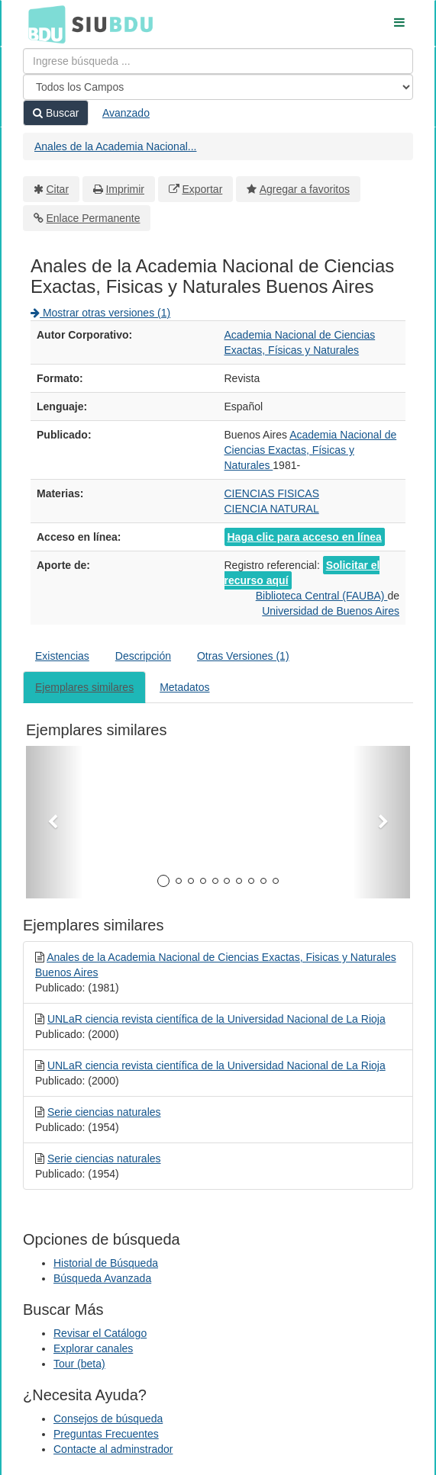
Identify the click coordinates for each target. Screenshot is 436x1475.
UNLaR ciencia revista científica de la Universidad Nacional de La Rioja (216, 1019)
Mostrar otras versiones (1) (100, 313)
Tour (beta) (79, 1364)
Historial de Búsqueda (105, 1263)
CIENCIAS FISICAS (271, 493)
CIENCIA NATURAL (271, 509)
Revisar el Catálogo (100, 1333)
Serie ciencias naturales (104, 1112)
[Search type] (218, 87)
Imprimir (124, 189)
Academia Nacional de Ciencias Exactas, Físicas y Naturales (310, 450)
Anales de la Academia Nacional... (115, 146)
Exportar (202, 189)
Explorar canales (93, 1348)
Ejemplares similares (84, 687)
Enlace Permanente (93, 218)
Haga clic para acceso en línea (305, 537)
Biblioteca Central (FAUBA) (322, 596)
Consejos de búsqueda (108, 1418)
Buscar (56, 113)
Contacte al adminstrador (113, 1449)
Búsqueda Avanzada (102, 1278)
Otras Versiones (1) (243, 656)
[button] (54, 822)
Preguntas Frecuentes (106, 1434)
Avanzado (126, 113)
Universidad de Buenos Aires (330, 611)
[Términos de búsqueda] (218, 61)
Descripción (143, 656)
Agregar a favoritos (305, 189)
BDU (43, 23)
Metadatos (184, 687)
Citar (58, 189)
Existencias (62, 656)
